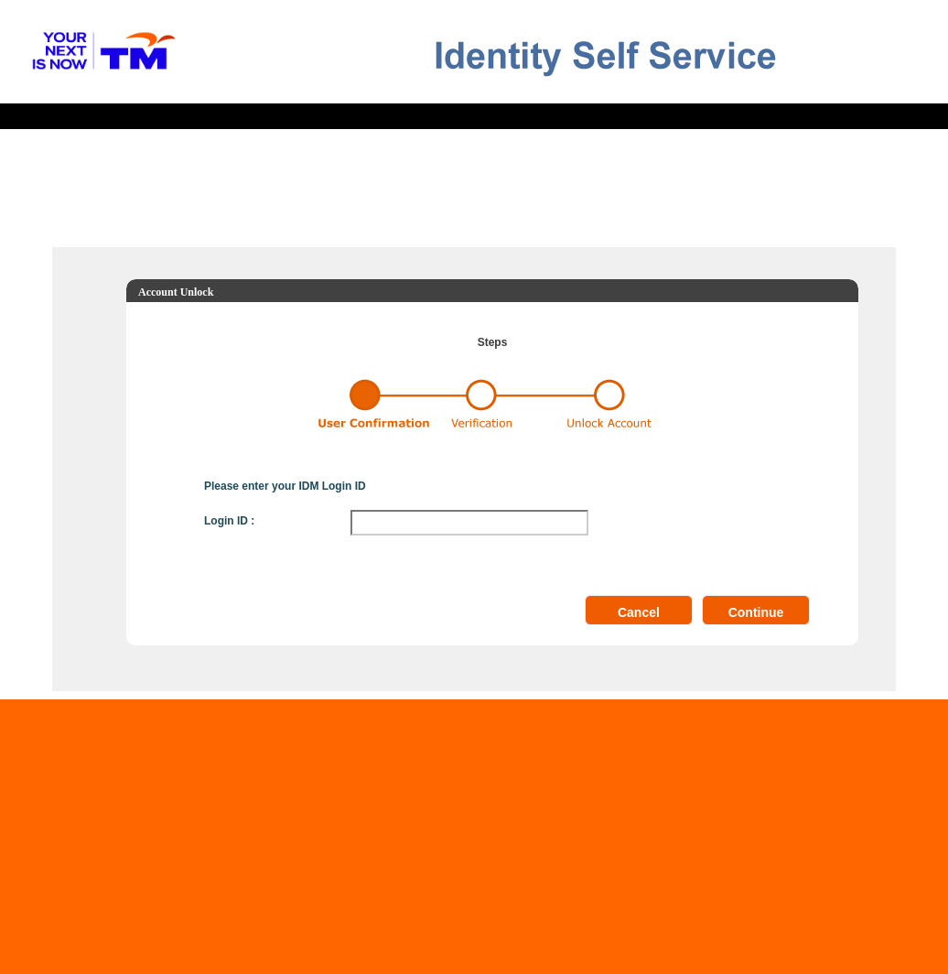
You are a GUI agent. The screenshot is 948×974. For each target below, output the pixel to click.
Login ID (226, 520)
